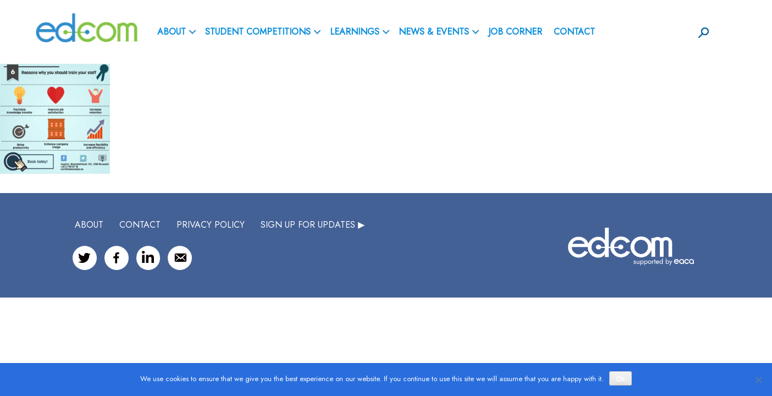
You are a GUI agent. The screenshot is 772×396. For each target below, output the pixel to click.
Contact (574, 31)
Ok (620, 379)
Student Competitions (258, 31)
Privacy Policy (211, 224)
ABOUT (171, 31)
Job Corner (515, 31)
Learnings (354, 31)
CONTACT (140, 224)
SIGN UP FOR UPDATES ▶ (313, 224)
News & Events (434, 31)
